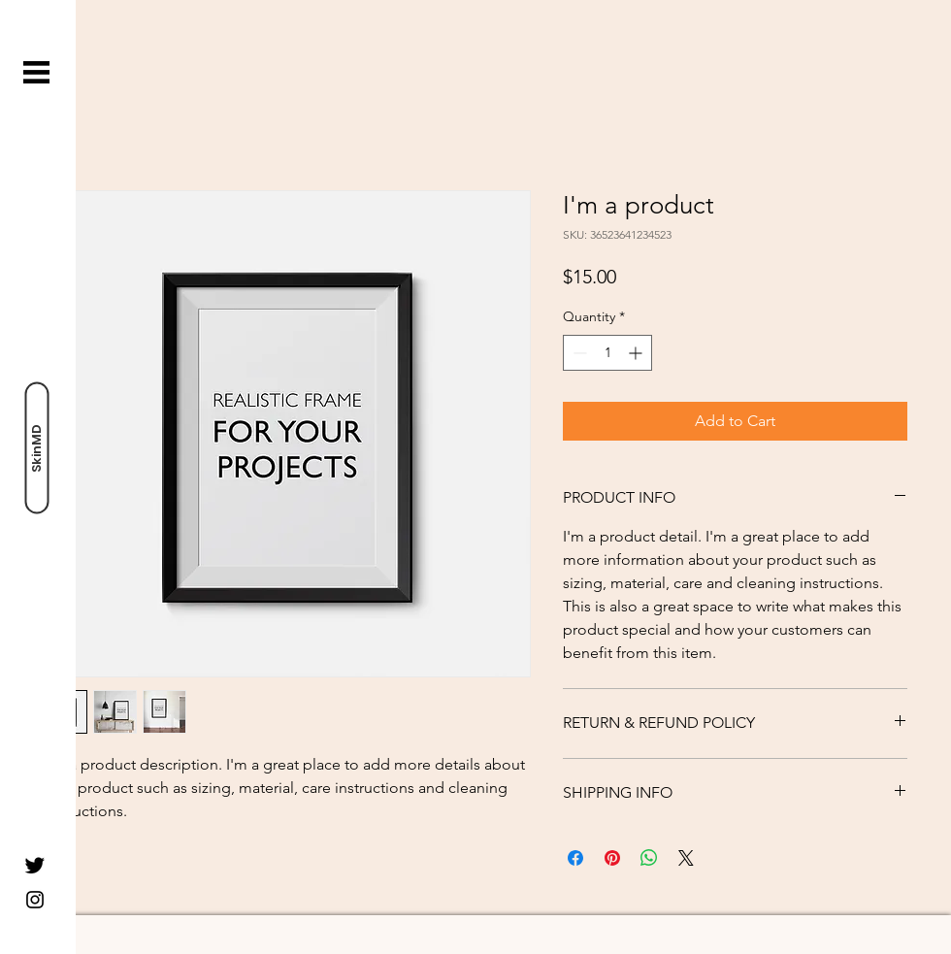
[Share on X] (686, 858)
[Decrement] (578, 353)
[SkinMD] (36, 448)
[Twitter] (35, 864)
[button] (36, 72)
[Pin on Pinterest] (612, 858)
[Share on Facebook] (575, 858)
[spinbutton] (607, 353)
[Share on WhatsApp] (649, 858)
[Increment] (637, 353)
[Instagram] (35, 899)
